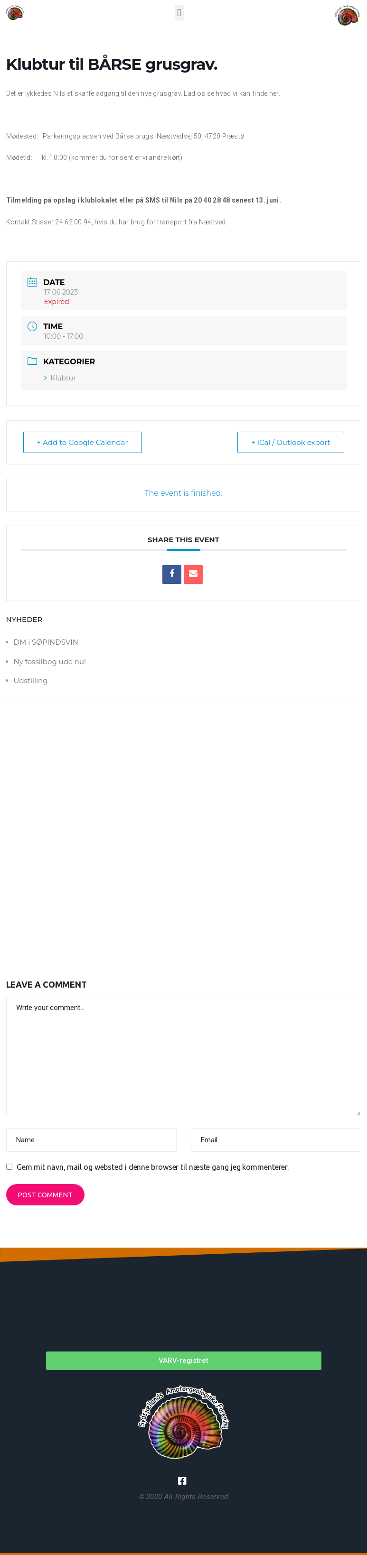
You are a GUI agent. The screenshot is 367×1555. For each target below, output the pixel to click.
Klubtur (60, 378)
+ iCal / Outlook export (290, 442)
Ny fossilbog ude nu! (50, 661)
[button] (179, 12)
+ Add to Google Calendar (82, 442)
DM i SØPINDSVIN (46, 642)
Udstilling (31, 680)
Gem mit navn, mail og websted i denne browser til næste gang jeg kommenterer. (153, 1167)
